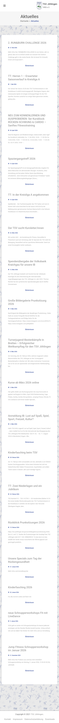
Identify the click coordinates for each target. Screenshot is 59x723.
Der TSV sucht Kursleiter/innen (26, 227)
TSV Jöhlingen (50, 4)
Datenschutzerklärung (34, 719)
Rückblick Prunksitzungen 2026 (26, 522)
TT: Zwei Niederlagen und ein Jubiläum (25, 487)
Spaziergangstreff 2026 (21, 158)
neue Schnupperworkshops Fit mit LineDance (28, 614)
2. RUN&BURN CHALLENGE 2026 (27, 42)
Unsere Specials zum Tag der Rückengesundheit (25, 560)
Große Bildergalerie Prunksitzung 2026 (27, 302)
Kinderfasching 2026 (20, 587)
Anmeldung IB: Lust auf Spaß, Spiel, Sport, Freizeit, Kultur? (28, 417)
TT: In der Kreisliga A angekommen (28, 194)
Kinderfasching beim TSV (22, 452)
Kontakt (7, 719)
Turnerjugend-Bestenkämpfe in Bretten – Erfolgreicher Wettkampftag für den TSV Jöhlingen (29, 343)
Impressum (18, 719)
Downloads (50, 719)
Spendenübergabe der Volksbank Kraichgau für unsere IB (27, 263)
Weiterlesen (29, 66)
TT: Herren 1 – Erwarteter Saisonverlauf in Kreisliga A (24, 78)
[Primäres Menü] (4, 5)
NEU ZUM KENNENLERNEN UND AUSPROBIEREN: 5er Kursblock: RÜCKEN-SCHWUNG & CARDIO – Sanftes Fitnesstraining (27, 120)
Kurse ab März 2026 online (23, 382)
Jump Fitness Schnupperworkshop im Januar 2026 (28, 648)
